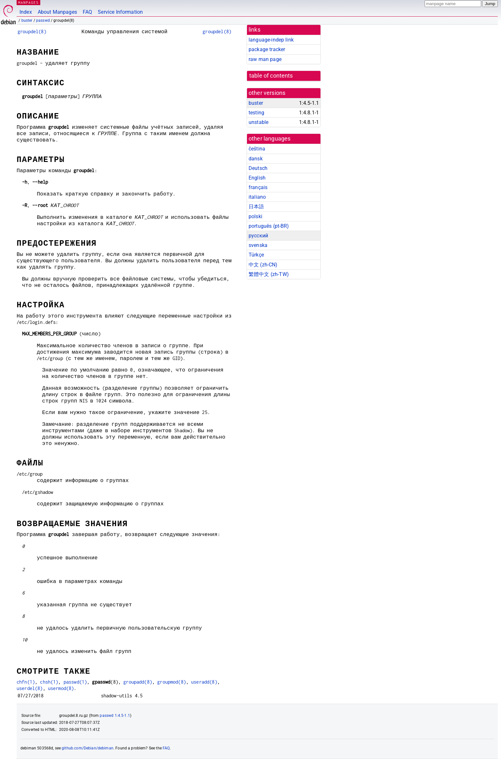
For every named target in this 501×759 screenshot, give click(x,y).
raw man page (265, 59)
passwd (43, 20)
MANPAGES (28, 2)
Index (25, 12)
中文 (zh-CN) (263, 265)
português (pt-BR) (269, 226)
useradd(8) (204, 682)
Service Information (120, 12)
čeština (257, 149)
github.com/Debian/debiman (87, 748)
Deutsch (258, 168)
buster (27, 20)
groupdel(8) (32, 31)
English (257, 178)
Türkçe (256, 255)
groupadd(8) (137, 682)
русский (258, 236)
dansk (256, 159)
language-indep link (271, 40)
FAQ (87, 12)
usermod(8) (61, 688)
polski (255, 216)
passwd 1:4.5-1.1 (115, 715)
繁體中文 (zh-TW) (269, 274)
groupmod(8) (171, 682)
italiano (257, 197)
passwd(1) (75, 682)
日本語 (256, 206)
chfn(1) (26, 682)
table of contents (271, 76)
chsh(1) (49, 682)
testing (256, 113)
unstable (258, 122)
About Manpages (57, 12)
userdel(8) (30, 688)
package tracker (267, 49)
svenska (258, 245)
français (258, 187)
